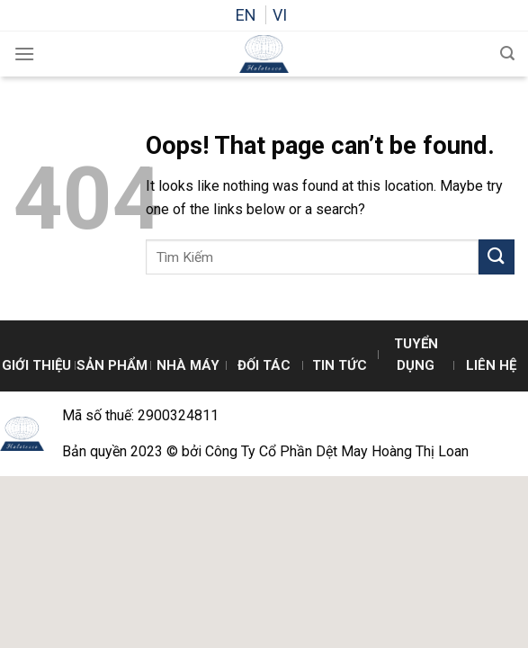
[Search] (507, 53)
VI (280, 14)
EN (248, 14)
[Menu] (24, 54)
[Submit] (497, 256)
